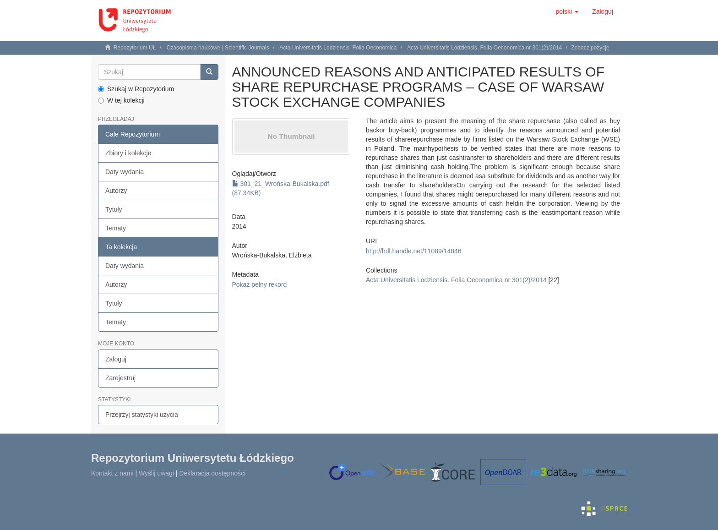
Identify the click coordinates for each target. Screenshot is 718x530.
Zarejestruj (120, 378)
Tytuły (113, 209)
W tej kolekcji (121, 100)
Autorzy (116, 190)
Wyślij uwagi (156, 473)
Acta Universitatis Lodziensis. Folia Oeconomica (338, 47)
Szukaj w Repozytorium (136, 89)
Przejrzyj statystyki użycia (141, 414)
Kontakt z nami (112, 473)
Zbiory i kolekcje (128, 153)
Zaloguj (115, 359)
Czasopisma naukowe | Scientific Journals (218, 47)
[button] (567, 11)
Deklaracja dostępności (212, 473)
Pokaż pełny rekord (259, 284)
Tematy (115, 228)
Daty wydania (124, 171)
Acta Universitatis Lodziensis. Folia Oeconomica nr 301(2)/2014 (484, 47)
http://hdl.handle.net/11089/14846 (414, 251)
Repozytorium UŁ (135, 47)
